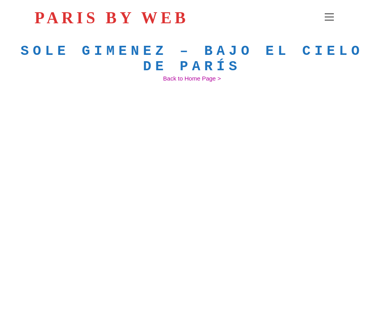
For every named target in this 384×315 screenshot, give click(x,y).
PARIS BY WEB (117, 18)
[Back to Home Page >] (192, 78)
